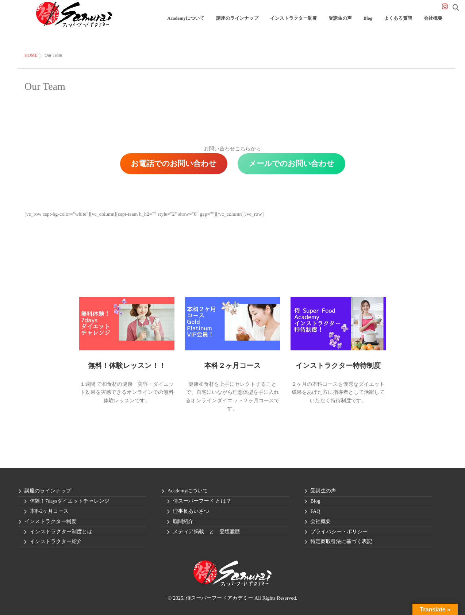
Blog (384, 24)
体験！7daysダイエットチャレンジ (69, 501)
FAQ (315, 511)
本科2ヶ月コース (49, 511)
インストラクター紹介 (56, 542)
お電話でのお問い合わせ (173, 163)
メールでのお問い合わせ (291, 163)
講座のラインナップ (278, 24)
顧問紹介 (183, 521)
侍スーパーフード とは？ (202, 501)
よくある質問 (408, 24)
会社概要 (436, 24)
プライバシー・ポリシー (339, 532)
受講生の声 (363, 24)
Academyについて (236, 24)
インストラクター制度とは (61, 532)
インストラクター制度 (324, 24)
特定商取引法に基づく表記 (341, 542)
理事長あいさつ (191, 511)
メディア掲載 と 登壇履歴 (206, 532)
